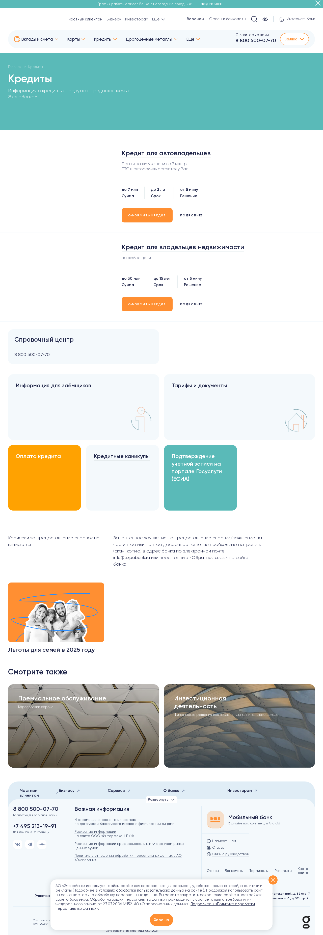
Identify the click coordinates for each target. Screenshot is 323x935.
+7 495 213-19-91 (34, 826)
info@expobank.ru (131, 557)
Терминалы (259, 871)
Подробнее (213, 4)
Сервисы (119, 790)
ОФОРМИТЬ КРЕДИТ (147, 215)
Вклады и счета (37, 39)
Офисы (213, 871)
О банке (174, 790)
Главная (14, 67)
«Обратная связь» (209, 557)
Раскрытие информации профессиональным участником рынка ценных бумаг (129, 846)
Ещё (190, 39)
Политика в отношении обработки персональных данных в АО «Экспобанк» (128, 857)
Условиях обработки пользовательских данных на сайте (150, 890)
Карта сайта (303, 871)
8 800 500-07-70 (255, 40)
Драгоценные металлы (149, 39)
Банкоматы (234, 871)
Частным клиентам (85, 19)
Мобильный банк (250, 817)
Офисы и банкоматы (227, 19)
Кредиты (103, 39)
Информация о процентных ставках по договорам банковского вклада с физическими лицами (124, 822)
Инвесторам (136, 19)
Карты (73, 39)
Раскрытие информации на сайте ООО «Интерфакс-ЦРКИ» (104, 833)
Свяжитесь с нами (252, 35)
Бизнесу (113, 19)
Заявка (294, 39)
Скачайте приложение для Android (254, 823)
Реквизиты (283, 871)
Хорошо (161, 920)
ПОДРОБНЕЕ (191, 215)
